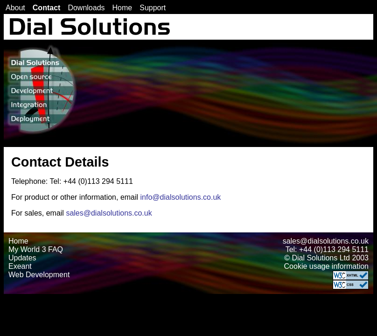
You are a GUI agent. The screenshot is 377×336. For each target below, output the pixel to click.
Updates (22, 258)
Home (122, 8)
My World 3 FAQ (35, 249)
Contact (47, 8)
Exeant (20, 266)
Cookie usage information (326, 266)
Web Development (39, 275)
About (15, 8)
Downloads (86, 8)
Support (153, 8)
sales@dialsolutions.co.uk (109, 213)
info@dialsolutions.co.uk (180, 197)
